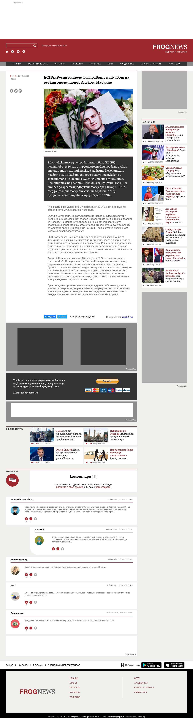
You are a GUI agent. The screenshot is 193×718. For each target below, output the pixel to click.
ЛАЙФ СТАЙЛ (174, 64)
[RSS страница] (23, 51)
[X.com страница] (18, 51)
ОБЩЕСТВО (77, 64)
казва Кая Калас (175, 194)
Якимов (39, 529)
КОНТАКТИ (23, 665)
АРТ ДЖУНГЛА (127, 64)
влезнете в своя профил (69, 487)
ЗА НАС (9, 665)
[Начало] (7, 51)
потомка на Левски (22, 499)
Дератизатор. (19, 559)
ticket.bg (141, 717)
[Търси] (35, 45)
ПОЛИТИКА (95, 64)
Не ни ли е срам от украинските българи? (174, 134)
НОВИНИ (17, 64)
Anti (13, 585)
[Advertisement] (96, 20)
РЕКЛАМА (38, 665)
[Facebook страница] (12, 51)
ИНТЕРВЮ (60, 64)
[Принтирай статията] (20, 91)
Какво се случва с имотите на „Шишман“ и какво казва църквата (175, 236)
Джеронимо (17, 613)
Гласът (73, 683)
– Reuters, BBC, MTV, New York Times (174, 217)
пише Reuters (175, 255)
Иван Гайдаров (86, 316)
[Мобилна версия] (130, 665)
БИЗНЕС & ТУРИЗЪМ (151, 64)
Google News (127, 317)
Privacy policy (93, 717)
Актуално (75, 692)
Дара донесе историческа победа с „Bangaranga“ (175, 154)
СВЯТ (110, 64)
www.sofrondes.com (128, 717)
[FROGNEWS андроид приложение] (151, 665)
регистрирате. (103, 487)
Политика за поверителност (64, 665)
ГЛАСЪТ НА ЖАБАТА (37, 64)
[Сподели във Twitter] (16, 91)
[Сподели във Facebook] (11, 91)
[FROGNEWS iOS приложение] (174, 665)
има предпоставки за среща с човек (175, 276)
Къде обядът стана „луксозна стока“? (175, 172)
